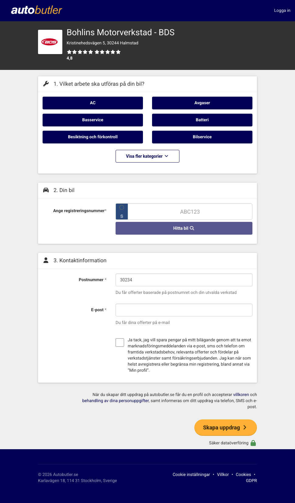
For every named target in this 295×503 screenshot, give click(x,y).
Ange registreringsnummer (79, 210)
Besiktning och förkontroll (92, 137)
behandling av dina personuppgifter (115, 400)
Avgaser (202, 103)
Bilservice (202, 137)
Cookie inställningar (191, 474)
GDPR (251, 480)
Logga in (282, 10)
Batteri (202, 120)
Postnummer (92, 279)
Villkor (223, 474)
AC (92, 103)
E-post (98, 310)
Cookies (243, 474)
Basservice (92, 120)
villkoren (241, 394)
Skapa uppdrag (225, 427)
